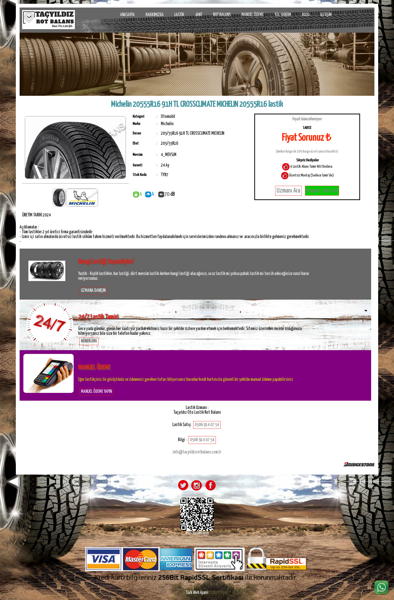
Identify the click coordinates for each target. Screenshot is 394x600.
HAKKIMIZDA (154, 15)
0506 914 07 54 (207, 425)
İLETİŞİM (326, 15)
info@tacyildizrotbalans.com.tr (197, 452)
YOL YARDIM (282, 15)
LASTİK (179, 15)
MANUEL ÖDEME (252, 15)
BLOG (306, 15)
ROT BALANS (222, 15)
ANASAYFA (127, 15)
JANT (198, 15)
